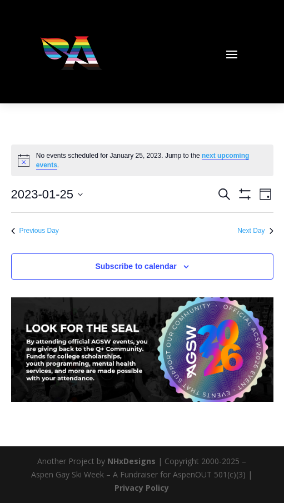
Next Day (255, 231)
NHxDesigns (131, 461)
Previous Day (35, 231)
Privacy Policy (141, 487)
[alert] (142, 160)
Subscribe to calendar (135, 266)
